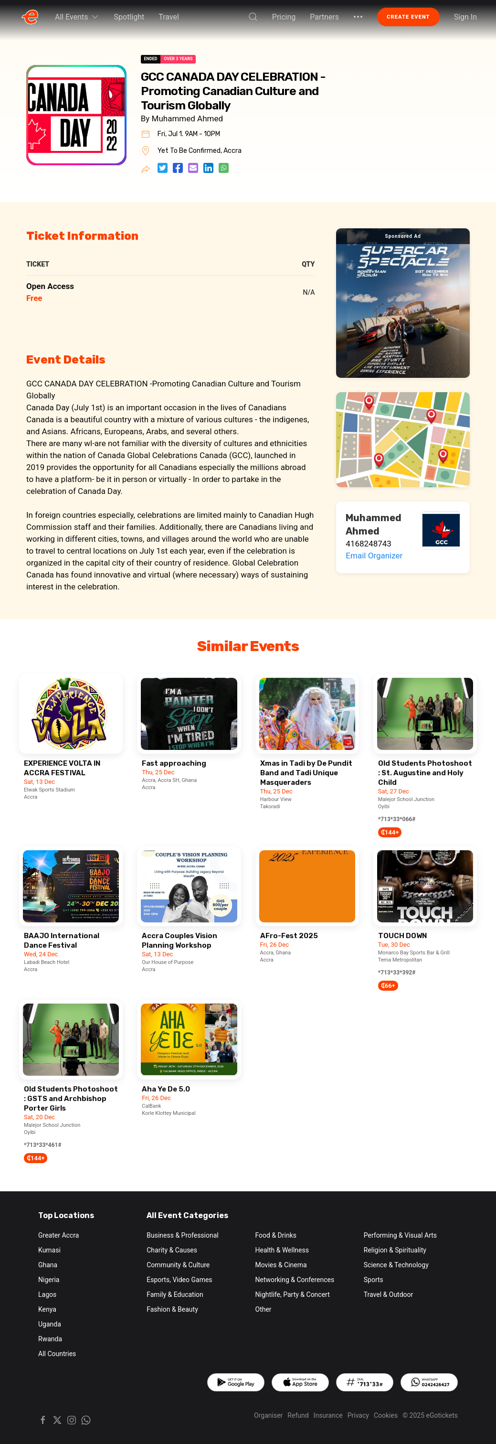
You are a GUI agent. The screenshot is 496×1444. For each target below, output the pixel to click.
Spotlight (129, 16)
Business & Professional (182, 1235)
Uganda (49, 1324)
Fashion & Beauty (172, 1309)
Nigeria (48, 1280)
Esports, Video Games (179, 1280)
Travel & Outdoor (388, 1294)
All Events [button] (77, 16)
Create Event (408, 17)
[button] (253, 16)
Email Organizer (374, 555)
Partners (324, 16)
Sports (373, 1280)
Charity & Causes (172, 1250)
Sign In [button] (465, 16)
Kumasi (49, 1250)
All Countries (57, 1354)
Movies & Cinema (281, 1265)
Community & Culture (178, 1265)
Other (263, 1309)
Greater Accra (58, 1235)
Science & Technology (396, 1265)
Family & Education (175, 1294)
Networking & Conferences (295, 1280)
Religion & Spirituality (395, 1250)
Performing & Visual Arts (400, 1235)
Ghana (47, 1265)
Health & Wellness (282, 1250)
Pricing (284, 16)
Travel (168, 16)
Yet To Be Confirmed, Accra (200, 151)
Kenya (47, 1309)
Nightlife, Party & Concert (292, 1294)
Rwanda (50, 1339)
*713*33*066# (397, 819)
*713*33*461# (43, 1145)
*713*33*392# (397, 972)
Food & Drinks (276, 1235)
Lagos (47, 1294)
